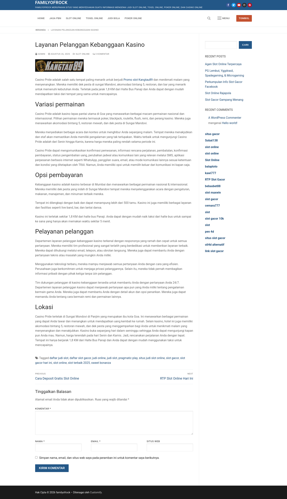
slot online (60, 363)
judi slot (112, 358)
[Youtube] (239, 5)
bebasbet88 (213, 186)
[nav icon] (223, 18)
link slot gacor (214, 251)
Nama (40, 441)
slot (207, 212)
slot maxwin (213, 192)
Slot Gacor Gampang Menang (224, 99)
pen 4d (209, 231)
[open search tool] (209, 18)
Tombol (244, 18)
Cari (245, 44)
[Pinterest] (250, 5)
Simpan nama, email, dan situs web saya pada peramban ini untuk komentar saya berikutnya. (99, 458)
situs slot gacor (215, 238)
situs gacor (212, 134)
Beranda (41, 30)
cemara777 (212, 205)
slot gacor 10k (214, 218)
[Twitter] (234, 5)
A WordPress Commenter (224, 117)
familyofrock (51, 2)
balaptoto (211, 166)
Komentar (43, 408)
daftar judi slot (59, 358)
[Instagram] (244, 5)
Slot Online (81, 54)
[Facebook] (228, 5)
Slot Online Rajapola (218, 93)
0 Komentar (101, 54)
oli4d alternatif (214, 244)
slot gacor (172, 358)
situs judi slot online (152, 358)
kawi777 (210, 173)
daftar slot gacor (80, 358)
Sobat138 (211, 140)
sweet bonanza (101, 363)
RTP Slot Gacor (215, 179)
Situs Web (153, 441)
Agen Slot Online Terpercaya (223, 64)
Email (95, 441)
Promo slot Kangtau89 (138, 79)
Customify (96, 492)
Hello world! (229, 123)
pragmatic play (127, 358)
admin (40, 54)
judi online (99, 358)
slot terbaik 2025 (79, 363)
